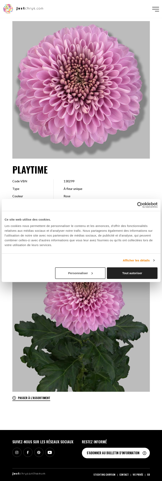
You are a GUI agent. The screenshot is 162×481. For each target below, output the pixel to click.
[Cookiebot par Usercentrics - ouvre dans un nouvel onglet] (140, 205)
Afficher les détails (136, 260)
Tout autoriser (132, 273)
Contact (124, 474)
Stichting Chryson (104, 474)
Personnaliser (80, 273)
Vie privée (138, 474)
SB (148, 474)
